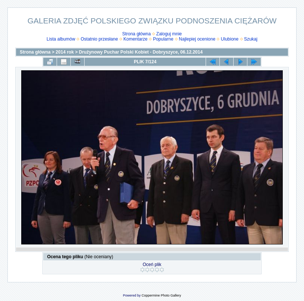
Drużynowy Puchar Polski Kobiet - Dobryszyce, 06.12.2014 (141, 52)
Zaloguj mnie (169, 33)
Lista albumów (61, 39)
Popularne (163, 39)
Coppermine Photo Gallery (161, 295)
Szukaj (250, 39)
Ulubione (229, 39)
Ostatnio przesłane (99, 39)
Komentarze (135, 39)
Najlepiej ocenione (197, 39)
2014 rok (65, 52)
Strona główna (136, 33)
